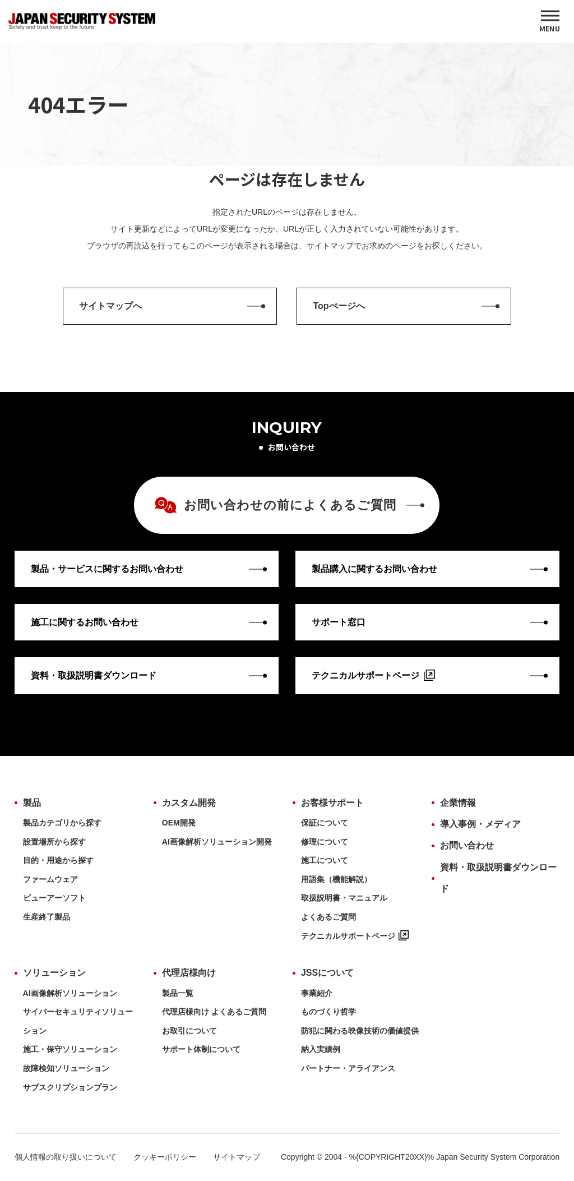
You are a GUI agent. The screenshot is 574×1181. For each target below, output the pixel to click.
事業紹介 (316, 993)
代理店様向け (189, 972)
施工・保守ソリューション (70, 1049)
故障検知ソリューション (66, 1068)
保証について (324, 822)
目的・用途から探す (58, 860)
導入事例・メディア (480, 824)
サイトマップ (236, 1156)
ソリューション (54, 972)
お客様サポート (332, 803)
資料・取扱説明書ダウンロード (498, 877)
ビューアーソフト (54, 897)
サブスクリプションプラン (70, 1087)
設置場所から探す (54, 841)
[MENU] (550, 21)
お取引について (189, 1030)
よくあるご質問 (328, 916)
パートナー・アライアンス (348, 1068)
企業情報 (458, 803)
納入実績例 (320, 1049)
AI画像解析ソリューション (70, 993)
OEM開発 (179, 822)
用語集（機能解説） (336, 879)
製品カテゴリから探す (62, 822)
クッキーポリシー (164, 1156)
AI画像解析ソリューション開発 (217, 841)
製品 (32, 803)
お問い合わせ (467, 845)
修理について (324, 841)
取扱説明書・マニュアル (344, 897)
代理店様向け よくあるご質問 (214, 1011)
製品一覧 (177, 993)
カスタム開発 (189, 803)
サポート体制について (201, 1049)
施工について (324, 860)
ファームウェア (50, 879)
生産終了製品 (46, 916)
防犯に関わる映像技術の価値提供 (360, 1030)
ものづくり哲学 (328, 1011)
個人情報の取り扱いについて (66, 1156)
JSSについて (327, 972)
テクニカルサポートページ (355, 935)
